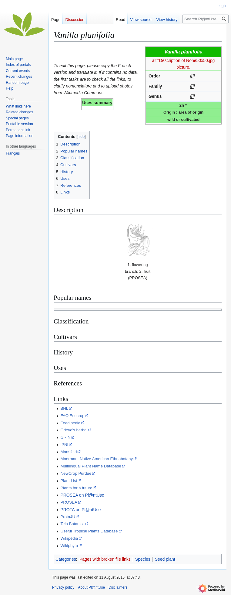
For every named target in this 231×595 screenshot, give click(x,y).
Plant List (68, 480)
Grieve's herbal (73, 430)
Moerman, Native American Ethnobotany (96, 459)
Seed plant (165, 559)
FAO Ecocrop (72, 415)
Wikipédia (69, 538)
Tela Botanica (72, 523)
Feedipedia (70, 423)
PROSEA (68, 502)
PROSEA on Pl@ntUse (82, 495)
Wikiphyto (69, 545)
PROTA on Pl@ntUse (80, 509)
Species (142, 559)
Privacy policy (63, 587)
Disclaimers (118, 587)
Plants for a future (76, 488)
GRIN (65, 437)
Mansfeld (68, 452)
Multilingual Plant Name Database (90, 466)
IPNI (64, 444)
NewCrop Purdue (75, 473)
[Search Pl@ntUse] (205, 19)
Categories (65, 559)
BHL (64, 408)
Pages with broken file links (105, 559)
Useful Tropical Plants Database (89, 531)
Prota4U (67, 517)
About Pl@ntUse (91, 587)
